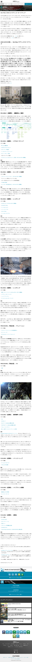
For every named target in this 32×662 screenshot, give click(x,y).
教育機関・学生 (25, 645)
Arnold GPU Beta (4, 205)
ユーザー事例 (10, 4)
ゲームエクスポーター (5, 462)
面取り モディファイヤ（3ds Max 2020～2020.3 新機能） (12, 292)
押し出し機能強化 (4, 145)
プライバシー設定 (26, 657)
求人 (27, 643)
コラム (6, 4)
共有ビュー (3, 523)
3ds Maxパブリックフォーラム (7, 550)
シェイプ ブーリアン (5, 296)
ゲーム (8, 645)
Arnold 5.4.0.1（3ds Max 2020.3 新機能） (9, 203)
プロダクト (24, 643)
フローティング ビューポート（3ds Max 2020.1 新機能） (11, 176)
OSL (2, 419)
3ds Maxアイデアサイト (5, 554)
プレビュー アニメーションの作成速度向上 (9, 330)
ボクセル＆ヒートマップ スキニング (8, 334)
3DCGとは (4, 645)
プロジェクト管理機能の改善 (6, 525)
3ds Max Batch (4, 519)
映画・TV (12, 645)
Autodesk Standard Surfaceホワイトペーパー (9, 433)
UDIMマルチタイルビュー (6, 147)
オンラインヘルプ (16, 4)
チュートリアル (7, 643)
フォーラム (22, 4)
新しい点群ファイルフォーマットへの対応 (9, 429)
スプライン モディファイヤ (6, 294)
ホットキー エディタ (5, 494)
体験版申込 (27, 4)
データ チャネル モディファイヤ (7, 298)
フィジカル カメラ (4, 207)
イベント (20, 643)
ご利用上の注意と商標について (12, 657)
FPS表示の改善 (4, 182)
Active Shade (3, 211)
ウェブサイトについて (20, 657)
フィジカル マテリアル (5, 213)
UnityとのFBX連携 (4, 464)
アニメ (21, 645)
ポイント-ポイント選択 (5, 153)
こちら (16, 36)
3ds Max (2, 4)
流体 (2, 368)
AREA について (5, 657)
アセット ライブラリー (5, 427)
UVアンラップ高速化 (5, 149)
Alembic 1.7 (3, 421)
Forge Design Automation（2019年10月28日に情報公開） (12, 529)
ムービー (17, 643)
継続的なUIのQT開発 (5, 492)
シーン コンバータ (4, 209)
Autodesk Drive (4, 527)
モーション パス (4, 332)
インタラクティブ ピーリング (6, 151)
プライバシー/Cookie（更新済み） (15, 658)
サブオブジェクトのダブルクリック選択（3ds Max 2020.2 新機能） (13, 157)
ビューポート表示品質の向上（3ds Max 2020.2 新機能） (11, 184)
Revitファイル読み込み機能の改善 (7, 423)
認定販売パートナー (10, 646)
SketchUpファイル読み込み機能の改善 (8, 425)
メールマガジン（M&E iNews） (19, 646)
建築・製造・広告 (16, 645)
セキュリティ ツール (5, 521)
